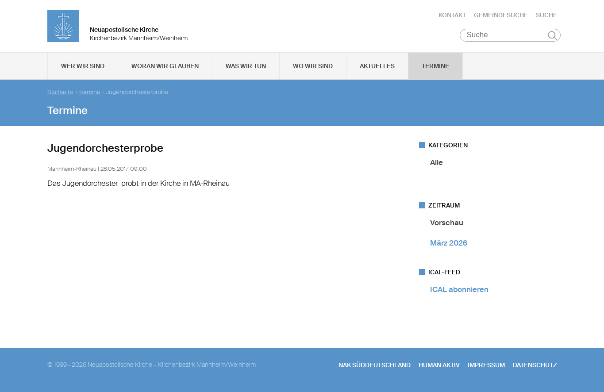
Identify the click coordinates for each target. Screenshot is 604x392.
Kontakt (452, 15)
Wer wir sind (82, 67)
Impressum (486, 366)
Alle (436, 163)
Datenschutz (535, 366)
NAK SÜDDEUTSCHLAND (375, 366)
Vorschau (446, 223)
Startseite (60, 93)
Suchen (552, 36)
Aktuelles (377, 67)
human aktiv (439, 366)
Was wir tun (246, 67)
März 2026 (448, 243)
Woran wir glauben (165, 67)
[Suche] (510, 35)
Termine (435, 67)
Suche (546, 15)
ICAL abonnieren (459, 290)
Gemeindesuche (501, 15)
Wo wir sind (313, 67)
